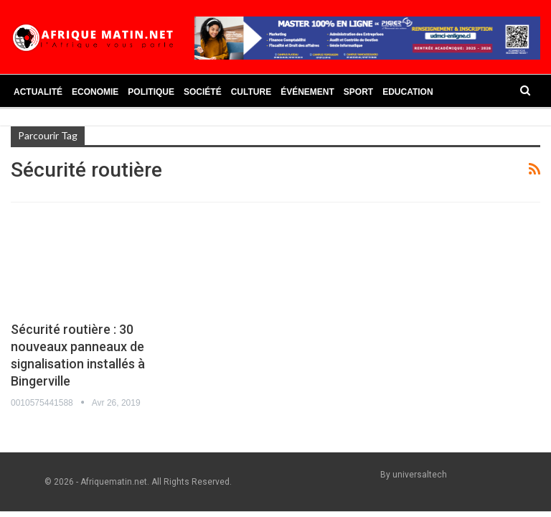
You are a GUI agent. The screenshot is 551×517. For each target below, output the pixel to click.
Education (407, 92)
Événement (307, 92)
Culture (251, 92)
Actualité (38, 92)
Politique (151, 92)
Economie (95, 92)
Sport (358, 92)
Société (203, 92)
